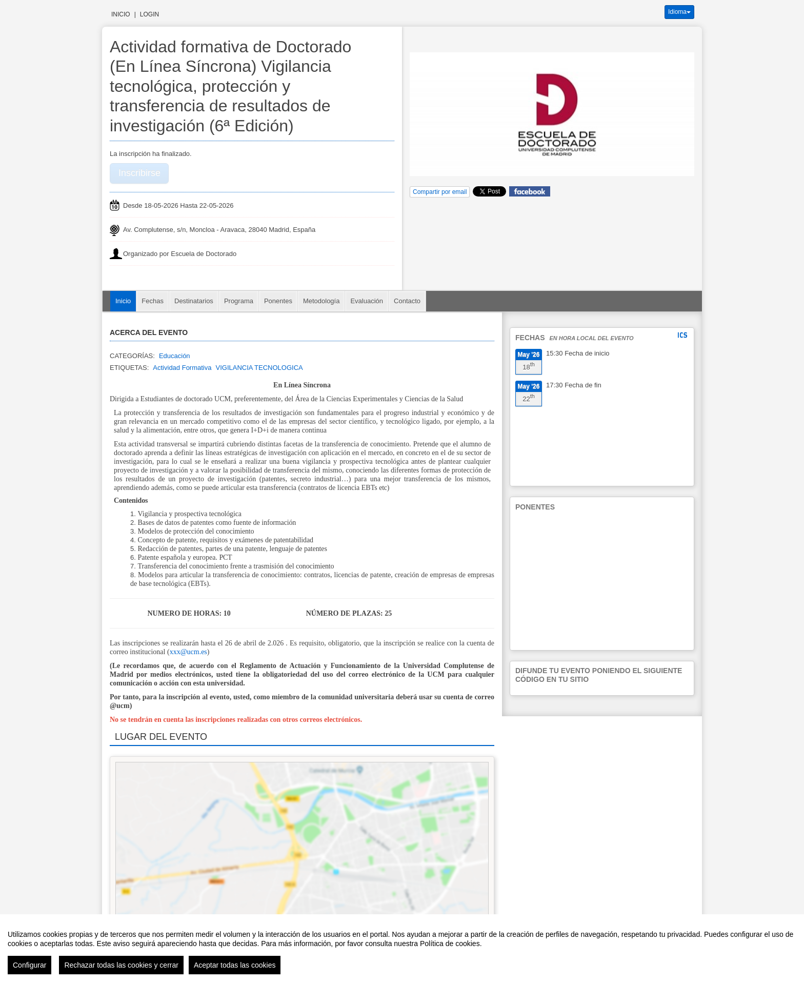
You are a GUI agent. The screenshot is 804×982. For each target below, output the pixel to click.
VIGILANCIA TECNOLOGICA (259, 367)
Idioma (679, 11)
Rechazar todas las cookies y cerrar (121, 965)
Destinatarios (193, 301)
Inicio (120, 14)
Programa (238, 301)
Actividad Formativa (182, 367)
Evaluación (366, 301)
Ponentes (278, 301)
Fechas (153, 301)
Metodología (321, 301)
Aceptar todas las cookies (235, 965)
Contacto (407, 301)
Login (149, 14)
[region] (402, 948)
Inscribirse (139, 173)
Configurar (29, 965)
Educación (174, 356)
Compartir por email (440, 191)
